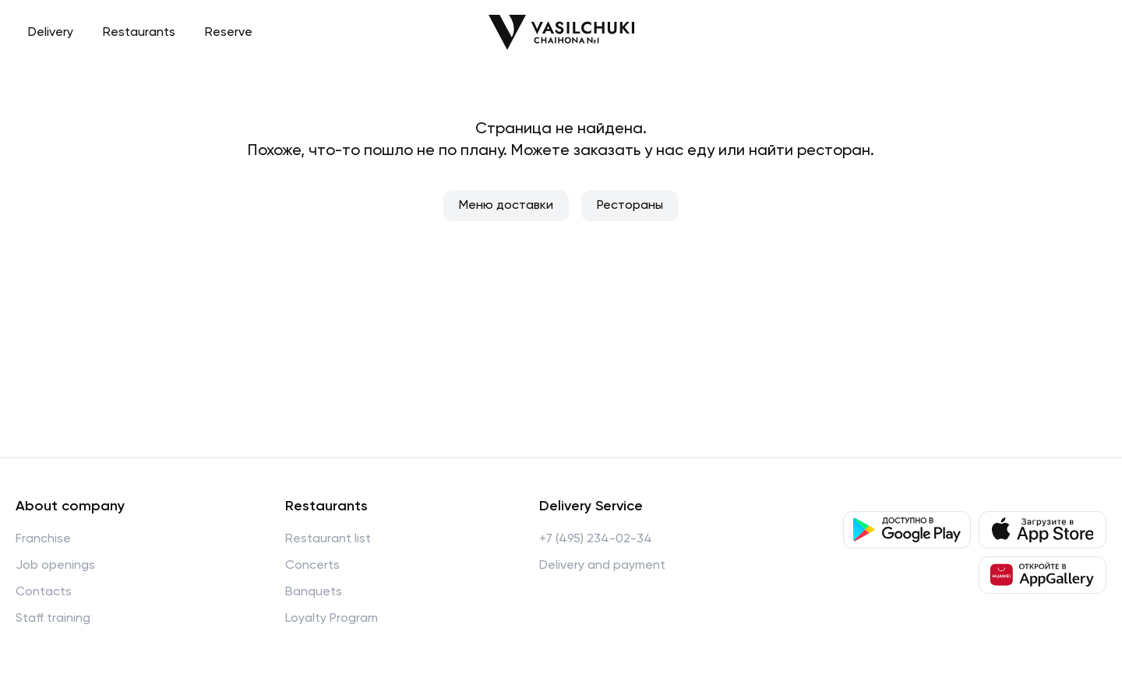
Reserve (228, 32)
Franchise (43, 539)
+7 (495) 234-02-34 (595, 539)
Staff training (53, 618)
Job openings (55, 565)
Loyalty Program (331, 618)
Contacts (44, 592)
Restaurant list (328, 539)
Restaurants (139, 32)
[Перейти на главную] (561, 32)
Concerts (312, 565)
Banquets (313, 592)
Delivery (50, 32)
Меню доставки (506, 205)
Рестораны (630, 205)
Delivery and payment (602, 565)
